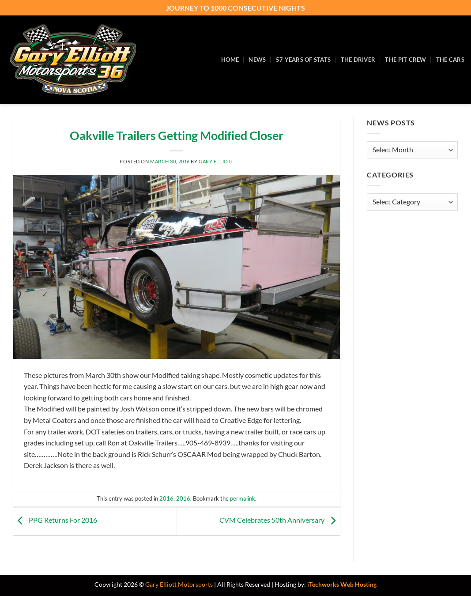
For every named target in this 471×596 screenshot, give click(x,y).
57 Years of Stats (303, 59)
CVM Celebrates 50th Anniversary (279, 520)
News (257, 59)
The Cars (450, 59)
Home (230, 59)
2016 (166, 498)
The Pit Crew (405, 59)
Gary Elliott (216, 161)
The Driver (358, 59)
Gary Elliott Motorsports (179, 584)
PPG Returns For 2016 (55, 520)
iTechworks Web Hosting (342, 584)
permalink (242, 498)
